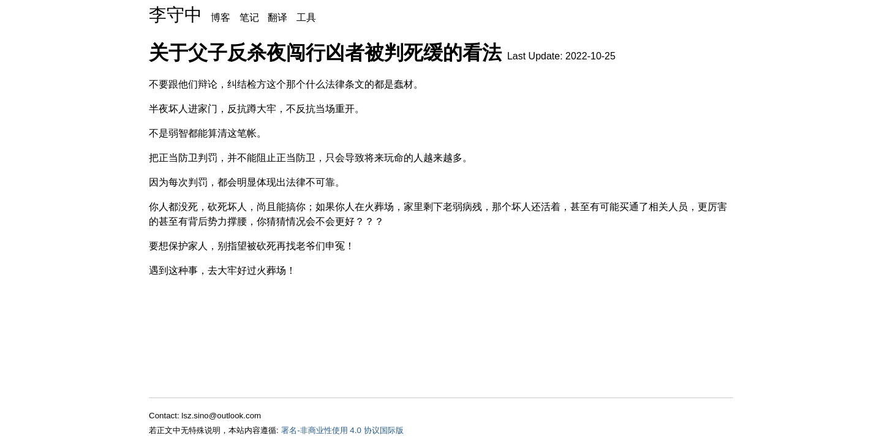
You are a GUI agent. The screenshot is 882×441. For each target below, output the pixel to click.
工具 (306, 17)
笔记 (249, 17)
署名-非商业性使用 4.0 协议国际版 (342, 430)
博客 (220, 17)
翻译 (277, 17)
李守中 (175, 14)
